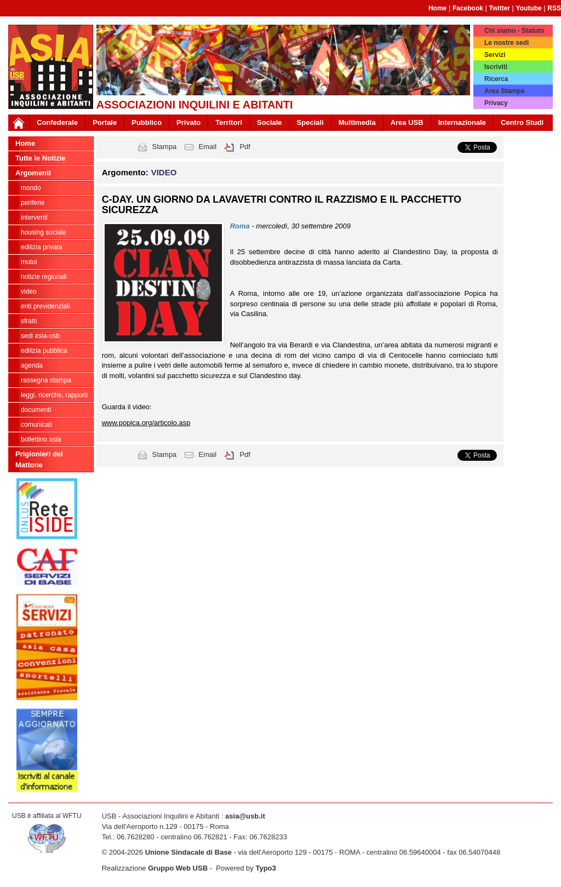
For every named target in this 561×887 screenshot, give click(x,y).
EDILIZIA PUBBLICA (44, 350)
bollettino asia (41, 439)
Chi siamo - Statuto (514, 31)
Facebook (468, 8)
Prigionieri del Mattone (39, 459)
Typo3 (265, 868)
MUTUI (29, 262)
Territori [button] (228, 122)
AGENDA (32, 365)
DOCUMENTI (36, 410)
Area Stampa (504, 91)
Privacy (496, 103)
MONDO (31, 188)
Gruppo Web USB (178, 868)
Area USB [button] (407, 122)
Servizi (495, 55)
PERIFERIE (32, 203)
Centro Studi (522, 122)
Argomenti (33, 173)
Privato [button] (188, 122)
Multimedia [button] (357, 122)
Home (437, 8)
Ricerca (496, 79)
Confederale (57, 122)
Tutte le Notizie (40, 158)
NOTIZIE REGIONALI (43, 277)
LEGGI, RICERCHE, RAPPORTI (54, 395)
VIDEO (29, 291)
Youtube (529, 8)
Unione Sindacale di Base (188, 852)
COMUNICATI (36, 424)
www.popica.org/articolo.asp (146, 423)
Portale (105, 122)
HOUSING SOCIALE (43, 232)
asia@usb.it (245, 816)
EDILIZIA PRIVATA (41, 247)
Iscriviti (495, 67)
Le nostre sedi (506, 43)
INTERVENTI (34, 217)
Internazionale (462, 122)
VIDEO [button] (164, 172)
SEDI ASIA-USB (40, 336)
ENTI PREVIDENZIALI (45, 306)
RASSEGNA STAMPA (46, 380)
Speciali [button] (310, 122)
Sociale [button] (269, 122)
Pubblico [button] (146, 122)
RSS (554, 8)
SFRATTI (29, 321)
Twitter (499, 8)
